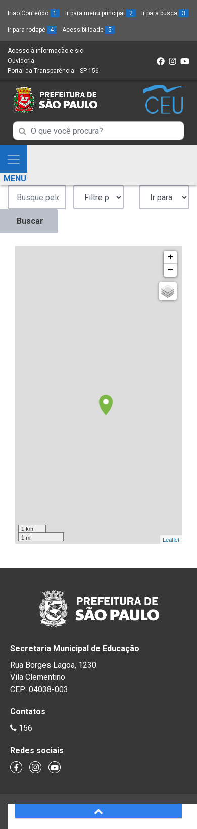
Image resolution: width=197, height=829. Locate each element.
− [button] (170, 270)
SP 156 (89, 70)
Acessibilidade (88, 30)
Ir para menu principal (100, 13)
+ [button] (170, 257)
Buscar (30, 221)
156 (25, 728)
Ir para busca (164, 13)
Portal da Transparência (41, 70)
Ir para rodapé (32, 30)
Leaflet (171, 540)
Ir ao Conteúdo (34, 13)
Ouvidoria (21, 60)
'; (98, 197)
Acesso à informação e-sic (45, 50)
